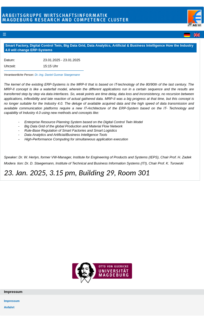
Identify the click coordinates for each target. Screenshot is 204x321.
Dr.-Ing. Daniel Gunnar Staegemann (57, 74)
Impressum (12, 300)
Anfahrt (9, 307)
